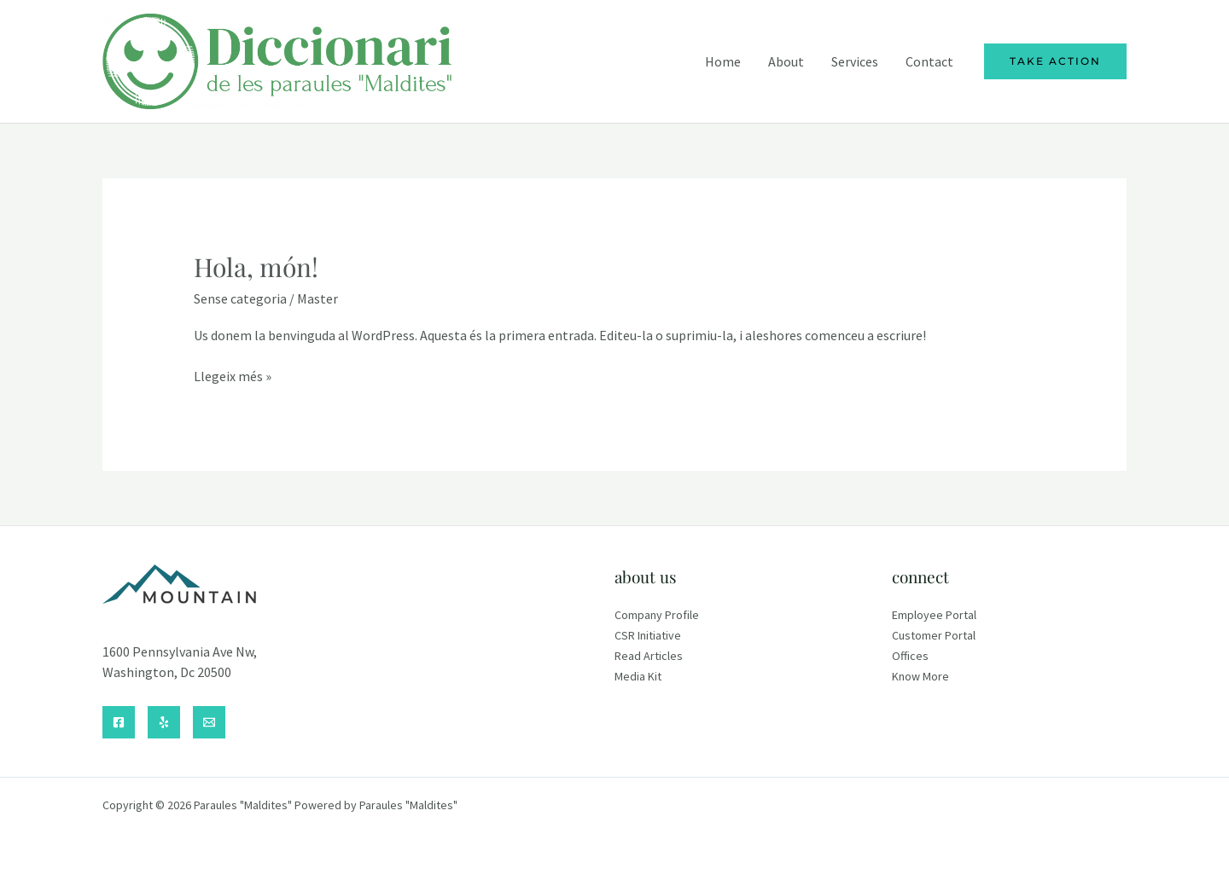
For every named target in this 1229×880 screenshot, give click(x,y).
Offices (910, 655)
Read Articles (648, 655)
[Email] (209, 722)
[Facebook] (118, 722)
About (786, 61)
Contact (929, 61)
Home (723, 61)
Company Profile (656, 614)
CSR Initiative (647, 635)
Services (854, 61)
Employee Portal (934, 614)
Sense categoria (240, 298)
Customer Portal (934, 635)
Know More (920, 676)
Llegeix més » (232, 376)
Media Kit (637, 676)
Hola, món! (256, 267)
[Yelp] (164, 722)
